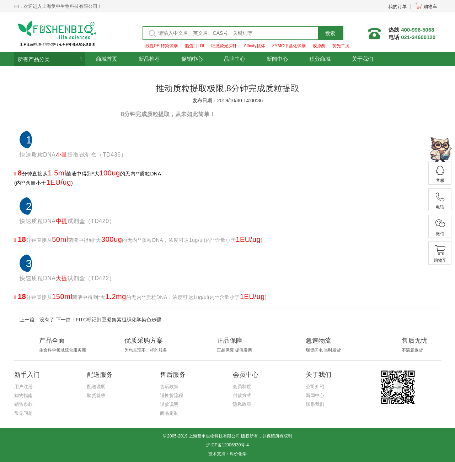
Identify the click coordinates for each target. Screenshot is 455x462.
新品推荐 (149, 59)
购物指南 (23, 395)
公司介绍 (315, 386)
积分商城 (320, 59)
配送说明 (96, 386)
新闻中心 (277, 59)
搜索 (330, 33)
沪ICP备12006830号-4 (227, 444)
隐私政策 (242, 404)
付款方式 (242, 395)
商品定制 (169, 413)
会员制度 (242, 386)
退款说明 (169, 404)
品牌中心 (234, 59)
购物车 (426, 6)
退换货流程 (171, 395)
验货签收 (96, 395)
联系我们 (315, 404)
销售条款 (23, 404)
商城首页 (106, 59)
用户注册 (23, 386)
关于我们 (362, 59)
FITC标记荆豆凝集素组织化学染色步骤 (118, 319)
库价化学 (238, 453)
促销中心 (192, 59)
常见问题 (23, 413)
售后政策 (169, 386)
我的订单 (397, 6)
